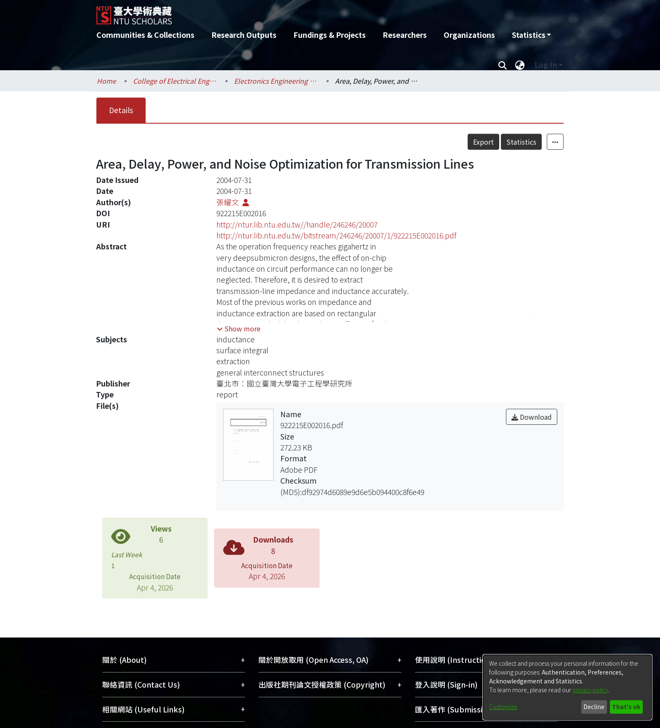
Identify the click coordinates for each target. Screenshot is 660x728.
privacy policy (590, 690)
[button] (238, 328)
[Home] (284, 12)
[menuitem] (531, 34)
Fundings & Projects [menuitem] (329, 34)
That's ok (626, 706)
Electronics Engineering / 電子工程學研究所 (276, 81)
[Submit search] (502, 65)
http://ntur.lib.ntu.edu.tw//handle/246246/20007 (297, 224)
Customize (503, 706)
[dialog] (567, 687)
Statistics (521, 142)
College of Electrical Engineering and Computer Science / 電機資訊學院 (175, 81)
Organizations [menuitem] (469, 34)
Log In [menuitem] (546, 64)
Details (121, 110)
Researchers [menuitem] (405, 34)
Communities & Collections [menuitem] (145, 34)
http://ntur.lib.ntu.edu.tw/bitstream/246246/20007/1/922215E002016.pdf (336, 235)
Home (106, 81)
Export (483, 142)
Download (531, 417)
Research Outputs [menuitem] (244, 34)
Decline (593, 706)
